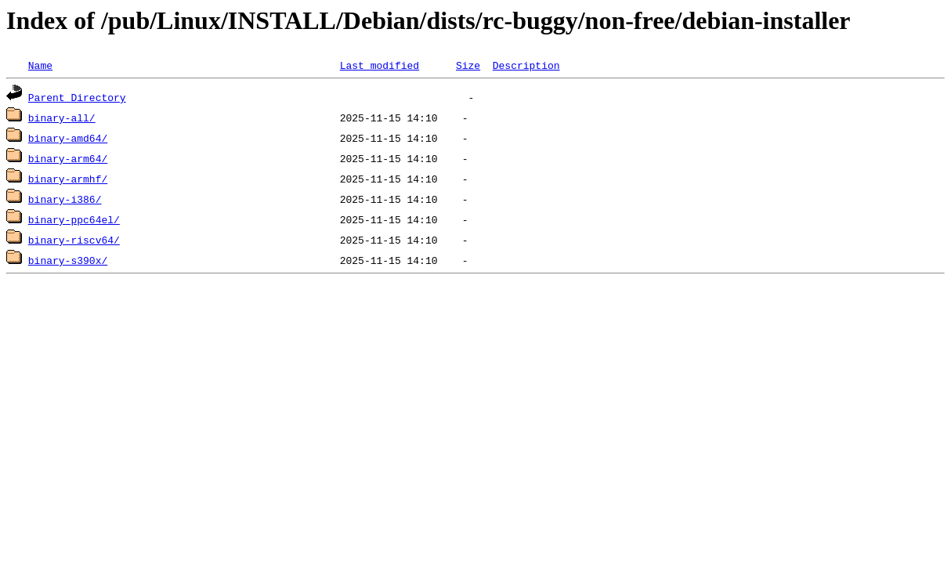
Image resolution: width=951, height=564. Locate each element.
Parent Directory (77, 97)
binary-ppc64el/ (74, 219)
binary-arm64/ (67, 158)
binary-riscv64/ (74, 240)
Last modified (379, 65)
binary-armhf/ (67, 179)
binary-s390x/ (67, 260)
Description (526, 65)
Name (40, 65)
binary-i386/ (65, 199)
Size (468, 65)
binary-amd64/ (67, 138)
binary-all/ (62, 117)
